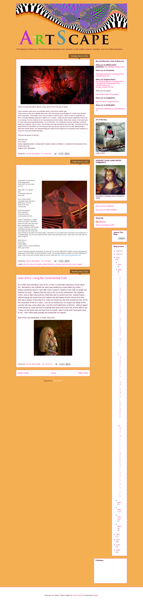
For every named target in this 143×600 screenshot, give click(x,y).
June (119, 264)
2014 (118, 254)
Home (53, 373)
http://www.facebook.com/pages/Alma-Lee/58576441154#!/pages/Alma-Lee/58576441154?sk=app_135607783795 (110, 84)
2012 (118, 534)
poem (74, 264)
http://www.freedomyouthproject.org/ (69, 255)
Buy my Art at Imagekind (105, 206)
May (119, 270)
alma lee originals (36, 264)
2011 (118, 540)
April (119, 502)
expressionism (67, 264)
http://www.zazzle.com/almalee (107, 94)
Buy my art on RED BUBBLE (106, 210)
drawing (58, 264)
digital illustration (49, 264)
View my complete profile (105, 225)
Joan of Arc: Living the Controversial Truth (42, 278)
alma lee (26, 264)
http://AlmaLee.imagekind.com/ (107, 101)
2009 (118, 550)
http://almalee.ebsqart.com (114, 67)
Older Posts (83, 373)
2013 (118, 258)
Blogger (95, 595)
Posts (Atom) (57, 381)
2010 (118, 545)
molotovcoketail (78, 595)
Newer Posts (23, 373)
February (119, 518)
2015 (118, 251)
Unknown (102, 222)
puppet (79, 264)
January (119, 527)
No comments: (46, 154)
